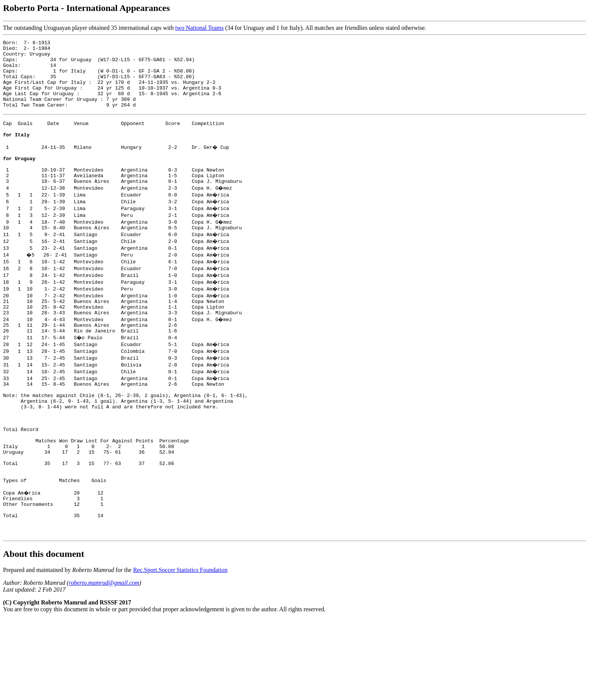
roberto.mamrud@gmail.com (104, 644)
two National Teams (199, 28)
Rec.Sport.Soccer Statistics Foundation (180, 631)
